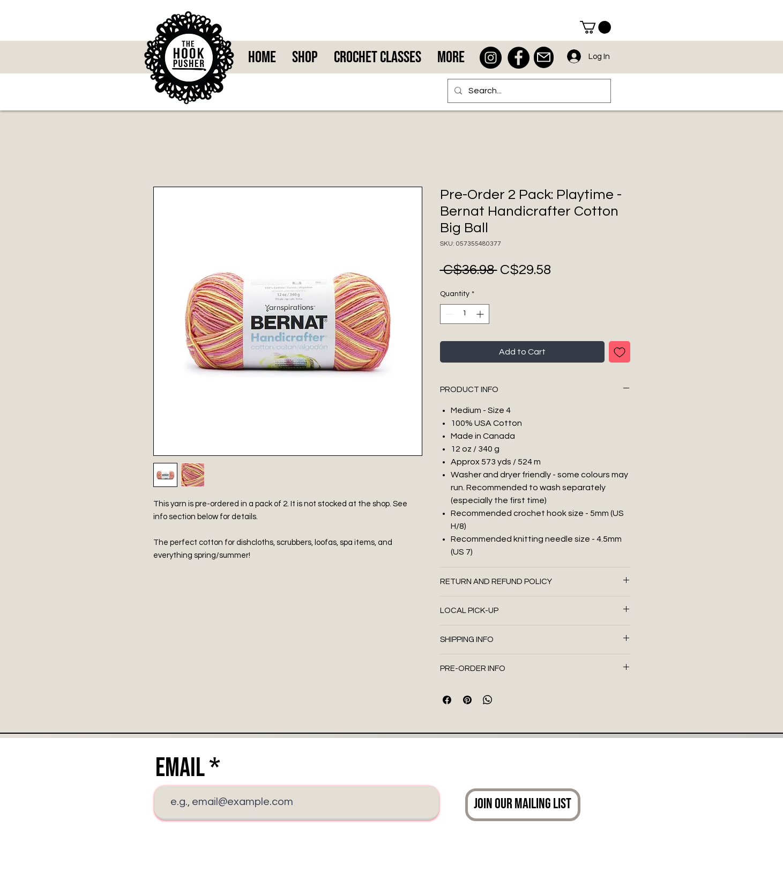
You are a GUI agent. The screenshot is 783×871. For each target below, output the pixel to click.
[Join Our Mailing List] (522, 804)
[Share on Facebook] (447, 699)
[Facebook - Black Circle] (519, 58)
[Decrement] (448, 314)
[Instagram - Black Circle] (491, 58)
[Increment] (481, 314)
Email (180, 768)
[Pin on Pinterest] (467, 699)
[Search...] (528, 90)
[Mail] (544, 57)
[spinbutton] (464, 314)
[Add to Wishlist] (619, 352)
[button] (595, 27)
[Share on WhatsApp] (487, 699)
